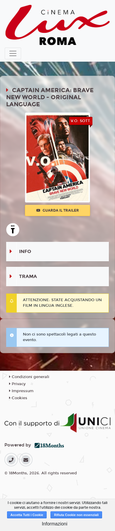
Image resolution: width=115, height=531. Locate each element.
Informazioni (54, 523)
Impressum (21, 391)
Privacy (17, 384)
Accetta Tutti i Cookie (27, 515)
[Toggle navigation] (13, 53)
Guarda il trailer (57, 210)
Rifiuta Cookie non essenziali (76, 515)
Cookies (18, 398)
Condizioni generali (29, 377)
